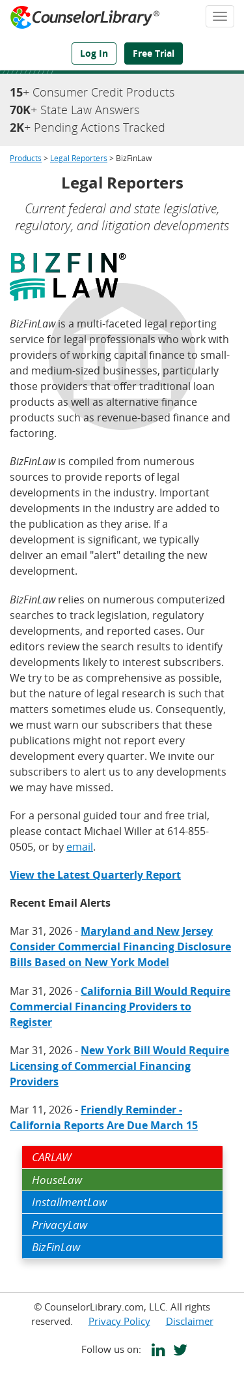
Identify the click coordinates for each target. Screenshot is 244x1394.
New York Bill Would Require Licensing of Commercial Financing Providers (119, 1066)
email (79, 847)
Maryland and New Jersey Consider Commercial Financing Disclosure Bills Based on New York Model (120, 946)
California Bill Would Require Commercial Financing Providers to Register (120, 1006)
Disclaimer (189, 1320)
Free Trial (153, 53)
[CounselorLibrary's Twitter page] (177, 1351)
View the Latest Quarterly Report (95, 875)
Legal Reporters (78, 158)
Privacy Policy (119, 1320)
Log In (94, 53)
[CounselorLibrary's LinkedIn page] (155, 1351)
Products (26, 158)
